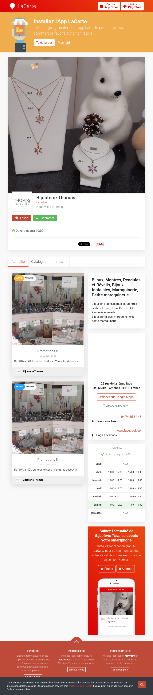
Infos (59, 262)
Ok (142, 684)
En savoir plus (32, 676)
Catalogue (38, 262)
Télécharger (44, 42)
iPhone (107, 569)
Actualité (18, 262)
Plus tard (64, 42)
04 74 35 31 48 (131, 417)
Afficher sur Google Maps (116, 397)
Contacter (45, 218)
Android (125, 569)
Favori (21, 218)
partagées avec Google (80, 686)
